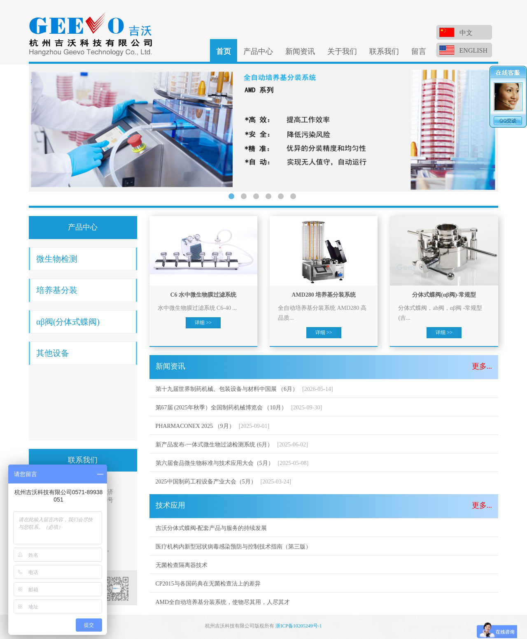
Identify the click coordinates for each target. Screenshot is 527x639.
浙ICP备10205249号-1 (298, 626)
